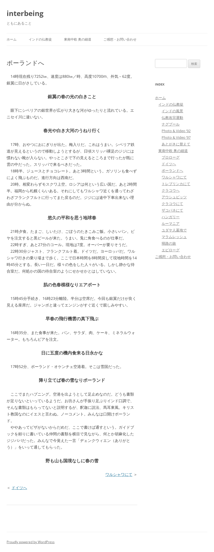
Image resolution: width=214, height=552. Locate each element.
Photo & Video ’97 (176, 137)
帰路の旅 (169, 243)
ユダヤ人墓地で (174, 230)
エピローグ (171, 249)
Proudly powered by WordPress (31, 542)
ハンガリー (171, 216)
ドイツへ (19, 487)
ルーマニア (171, 223)
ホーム (12, 39)
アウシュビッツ (174, 196)
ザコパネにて (172, 210)
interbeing (25, 13)
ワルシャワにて (118, 474)
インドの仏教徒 (40, 39)
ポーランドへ (172, 170)
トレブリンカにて (176, 183)
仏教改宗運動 (172, 117)
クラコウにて (172, 203)
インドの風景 (172, 110)
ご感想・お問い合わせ (120, 39)
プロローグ (171, 157)
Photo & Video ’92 (176, 130)
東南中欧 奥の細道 (77, 39)
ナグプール (171, 124)
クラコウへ (171, 190)
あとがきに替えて (176, 144)
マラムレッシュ (174, 236)
